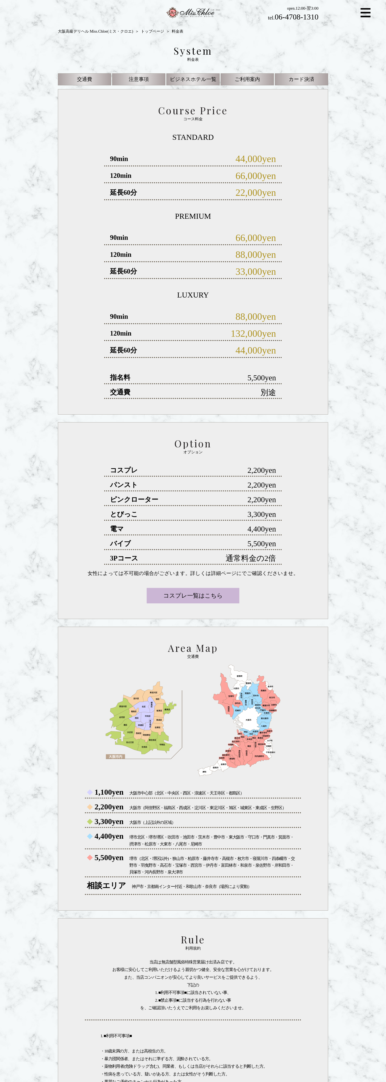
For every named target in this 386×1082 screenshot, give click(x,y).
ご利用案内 (247, 79)
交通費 (84, 79)
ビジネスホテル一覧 (193, 79)
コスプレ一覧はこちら (193, 595)
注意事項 (139, 79)
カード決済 (301, 79)
